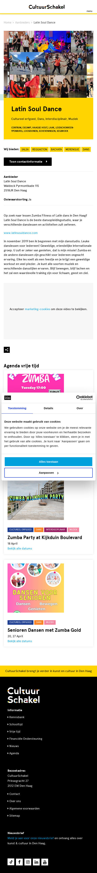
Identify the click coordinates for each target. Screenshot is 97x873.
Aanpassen (48, 472)
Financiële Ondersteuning (25, 738)
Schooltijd (16, 724)
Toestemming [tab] (17, 408)
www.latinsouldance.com (21, 233)
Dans (86, 149)
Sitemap (14, 815)
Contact (14, 794)
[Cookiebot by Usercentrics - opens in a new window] (76, 397)
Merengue (72, 149)
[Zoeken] (7, 6)
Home (7, 22)
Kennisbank (16, 717)
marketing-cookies (37, 309)
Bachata (56, 149)
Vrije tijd (14, 731)
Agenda (14, 753)
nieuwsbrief (31, 838)
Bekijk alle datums (20, 548)
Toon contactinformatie (28, 162)
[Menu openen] (89, 7)
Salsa (25, 149)
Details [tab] (48, 408)
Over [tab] (80, 408)
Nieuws (14, 746)
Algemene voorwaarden (24, 808)
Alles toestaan (48, 461)
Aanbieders (22, 22)
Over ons (15, 801)
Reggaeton (39, 149)
